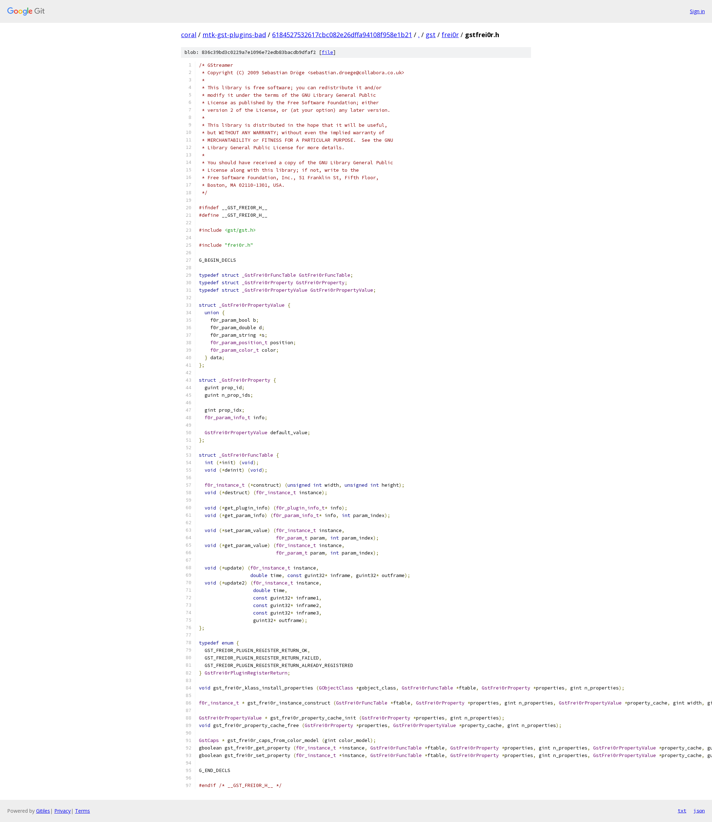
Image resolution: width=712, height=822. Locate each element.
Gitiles (43, 810)
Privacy (62, 810)
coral (188, 34)
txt (682, 810)
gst (431, 34)
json (699, 810)
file (327, 52)
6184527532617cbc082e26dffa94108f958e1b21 (342, 34)
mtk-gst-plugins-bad (234, 34)
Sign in (697, 11)
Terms (82, 810)
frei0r (450, 34)
